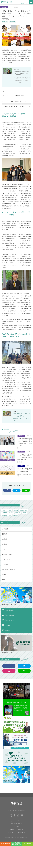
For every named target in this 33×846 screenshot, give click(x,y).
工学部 (4, 549)
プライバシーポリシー (16, 821)
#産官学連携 (12, 21)
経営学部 (25, 474)
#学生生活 (11, 512)
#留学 (10, 515)
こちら (18, 411)
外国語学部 (5, 529)
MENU (31, 2)
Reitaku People (7, 554)
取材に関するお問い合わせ (16, 829)
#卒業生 (9, 510)
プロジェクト (5, 19)
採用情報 (16, 826)
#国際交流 (15, 510)
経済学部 (4, 539)
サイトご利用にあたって (16, 823)
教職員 (19, 474)
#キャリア (4, 510)
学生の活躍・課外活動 (8, 569)
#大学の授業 (4, 512)
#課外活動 (15, 515)
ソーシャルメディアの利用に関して (16, 832)
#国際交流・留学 (23, 510)
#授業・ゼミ (5, 21)
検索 (26, 2)
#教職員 (24, 512)
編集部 (19, 461)
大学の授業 (5, 564)
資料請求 (22, 2)
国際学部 (4, 534)
